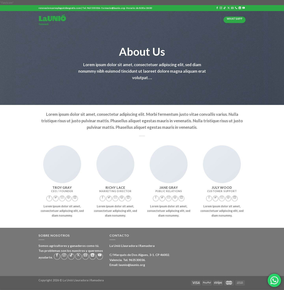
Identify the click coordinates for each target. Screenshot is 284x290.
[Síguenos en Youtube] (243, 8)
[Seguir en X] (228, 8)
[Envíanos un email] (232, 8)
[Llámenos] (236, 8)
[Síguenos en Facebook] (217, 8)
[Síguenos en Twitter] (56, 198)
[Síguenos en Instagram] (221, 8)
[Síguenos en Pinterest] (69, 198)
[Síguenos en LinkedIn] (240, 8)
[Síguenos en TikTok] (224, 8)
